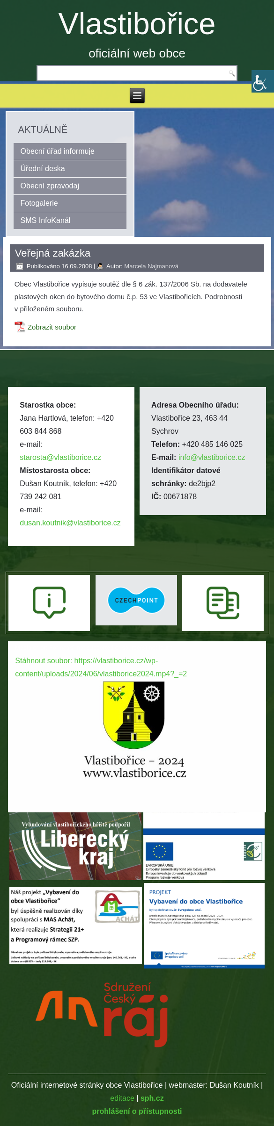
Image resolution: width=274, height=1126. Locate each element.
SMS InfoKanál (46, 220)
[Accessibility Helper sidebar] (263, 81)
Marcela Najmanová (151, 266)
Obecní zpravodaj (50, 186)
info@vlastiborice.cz (211, 457)
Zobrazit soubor (52, 327)
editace (122, 1098)
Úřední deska (43, 168)
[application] (137, 713)
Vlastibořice (137, 24)
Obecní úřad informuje (58, 151)
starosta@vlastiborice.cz (60, 457)
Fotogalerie (39, 203)
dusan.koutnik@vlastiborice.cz (70, 523)
